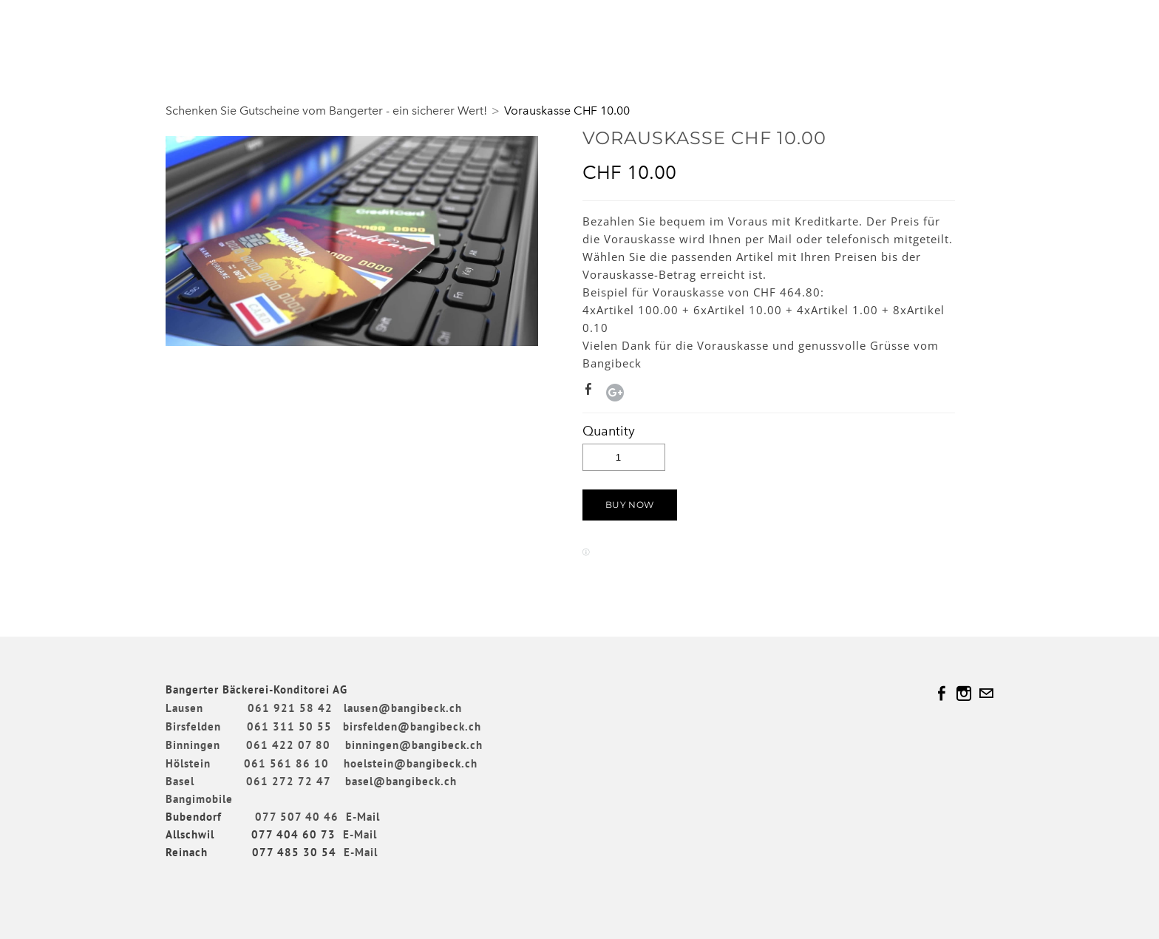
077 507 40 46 (297, 817)
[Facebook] (941, 693)
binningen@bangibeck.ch (414, 745)
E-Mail (363, 817)
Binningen (204, 745)
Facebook (591, 392)
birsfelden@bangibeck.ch (412, 726)
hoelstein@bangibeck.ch (410, 763)
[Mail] (986, 693)
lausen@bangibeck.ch (403, 708)
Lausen (184, 708)
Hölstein (188, 763)
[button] (629, 505)
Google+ (615, 392)
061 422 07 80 (288, 745)
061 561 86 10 (286, 763)
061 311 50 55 (289, 726)
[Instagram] (963, 693)
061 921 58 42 (290, 708)
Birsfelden (195, 726)
